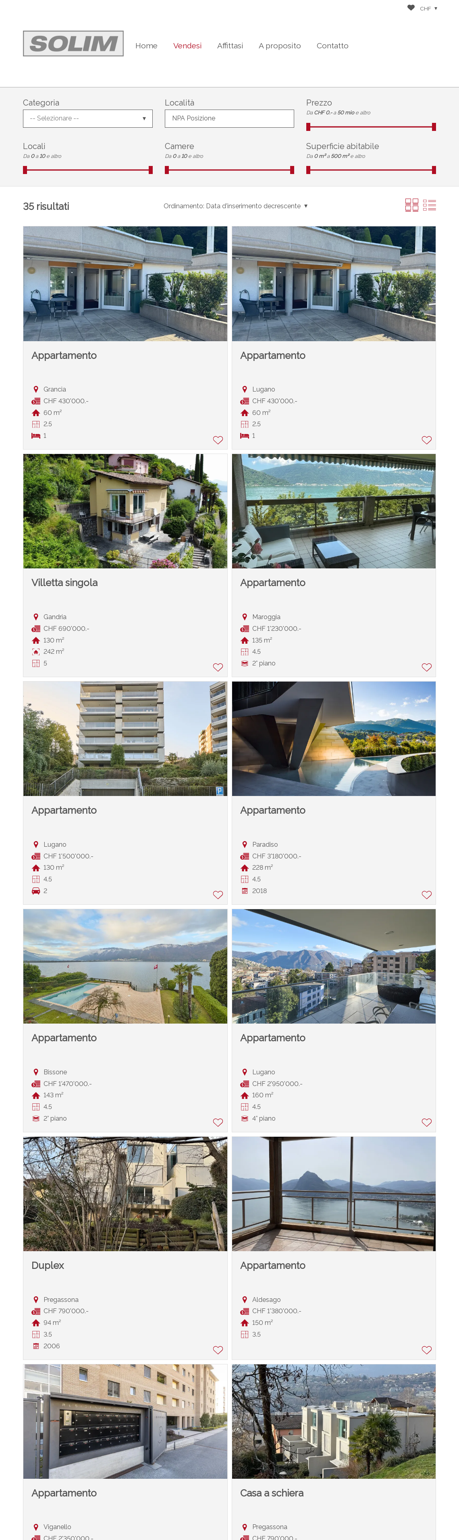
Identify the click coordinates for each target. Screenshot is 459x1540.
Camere (179, 146)
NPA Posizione (193, 118)
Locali (34, 146)
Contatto (333, 45)
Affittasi (230, 45)
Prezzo (319, 103)
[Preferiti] (411, 8)
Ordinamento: (184, 206)
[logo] (73, 43)
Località (179, 103)
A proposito (280, 45)
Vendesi (187, 45)
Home (146, 45)
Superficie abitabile (342, 146)
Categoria (41, 103)
